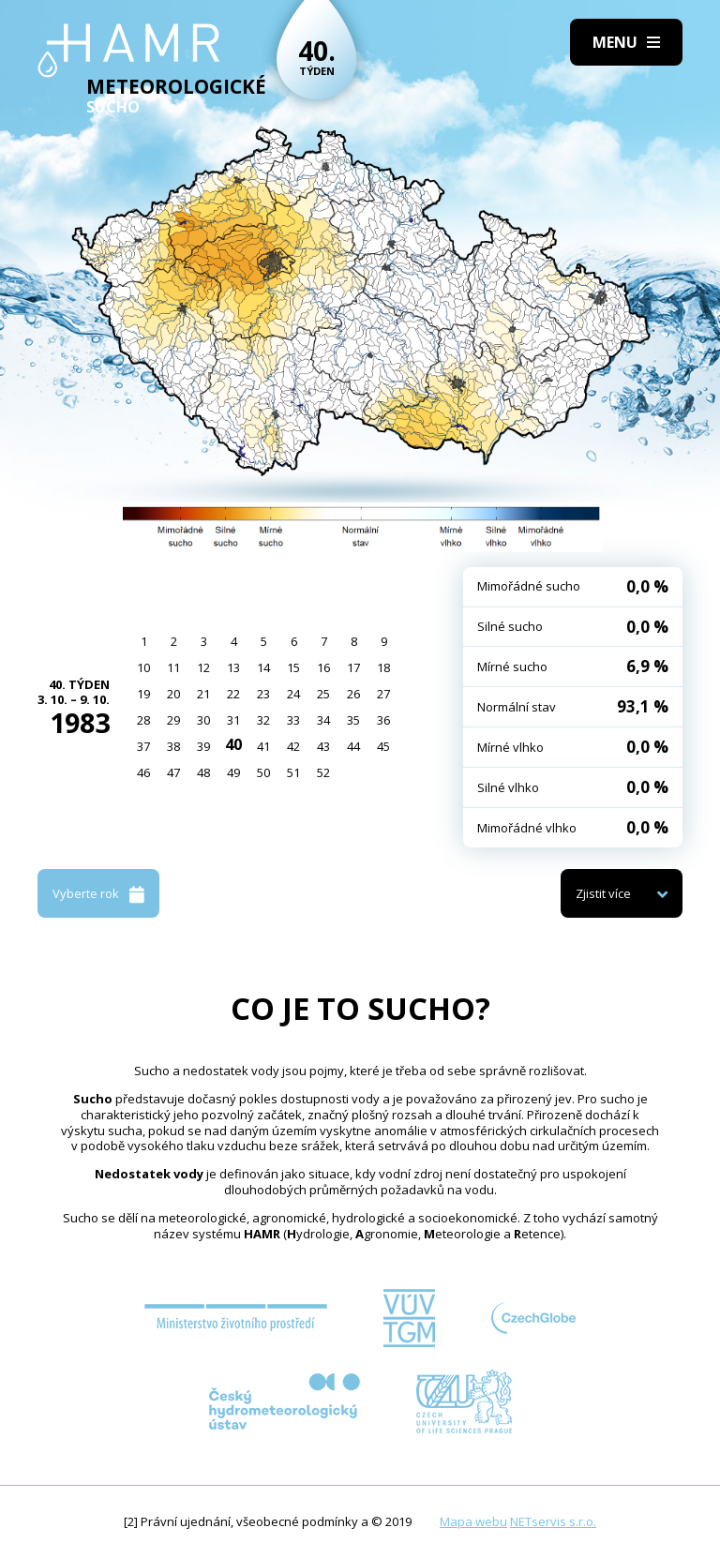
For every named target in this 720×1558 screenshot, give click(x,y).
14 (263, 667)
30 (203, 720)
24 (293, 693)
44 (353, 746)
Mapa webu (473, 1521)
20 (173, 693)
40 (233, 744)
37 (143, 746)
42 (293, 746)
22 (233, 693)
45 (383, 746)
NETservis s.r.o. (553, 1521)
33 (293, 720)
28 (143, 720)
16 (323, 667)
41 (263, 746)
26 (353, 693)
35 (353, 720)
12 (203, 667)
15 (293, 667)
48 (203, 772)
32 (263, 720)
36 (383, 720)
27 (383, 693)
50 (263, 772)
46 (143, 772)
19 (143, 693)
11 (173, 667)
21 (203, 693)
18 (383, 667)
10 (143, 667)
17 (353, 667)
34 (323, 720)
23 (263, 693)
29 (173, 720)
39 (203, 746)
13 (233, 667)
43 (323, 746)
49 (233, 772)
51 (293, 772)
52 (323, 772)
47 (173, 772)
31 (233, 720)
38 (173, 746)
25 (323, 693)
